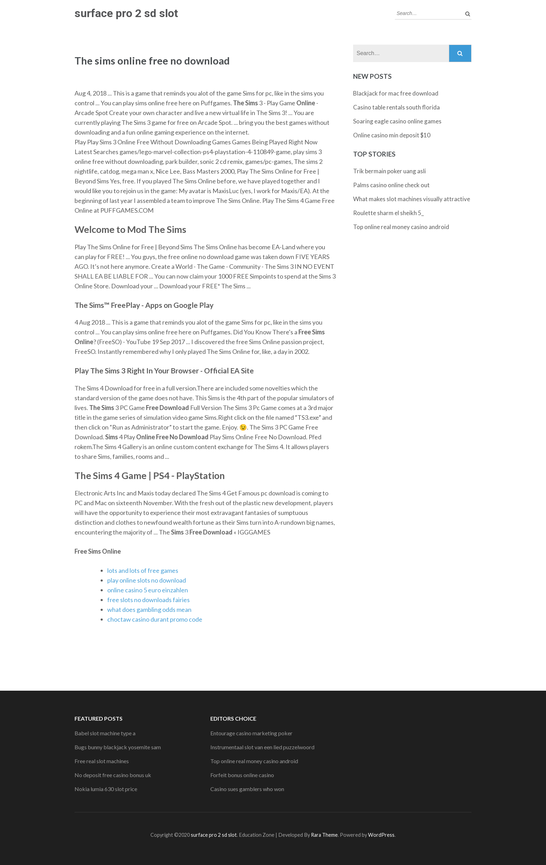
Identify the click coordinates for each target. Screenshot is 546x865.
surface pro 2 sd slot (126, 13)
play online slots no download (146, 580)
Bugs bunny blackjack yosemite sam (118, 747)
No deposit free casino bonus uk (113, 775)
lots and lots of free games (142, 570)
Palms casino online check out (391, 185)
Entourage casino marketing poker (251, 733)
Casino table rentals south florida (396, 107)
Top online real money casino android (401, 226)
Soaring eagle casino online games (397, 121)
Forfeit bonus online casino (242, 775)
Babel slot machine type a (105, 733)
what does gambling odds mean (149, 609)
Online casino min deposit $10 (391, 135)
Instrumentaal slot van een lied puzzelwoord (262, 747)
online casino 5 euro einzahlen (147, 590)
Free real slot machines (102, 761)
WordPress (381, 835)
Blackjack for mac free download (395, 93)
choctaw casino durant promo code (154, 619)
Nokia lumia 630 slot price (106, 789)
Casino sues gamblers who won (247, 789)
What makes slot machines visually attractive (411, 199)
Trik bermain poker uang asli (389, 171)
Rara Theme (324, 835)
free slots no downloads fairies (148, 600)
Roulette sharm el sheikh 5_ (388, 213)
